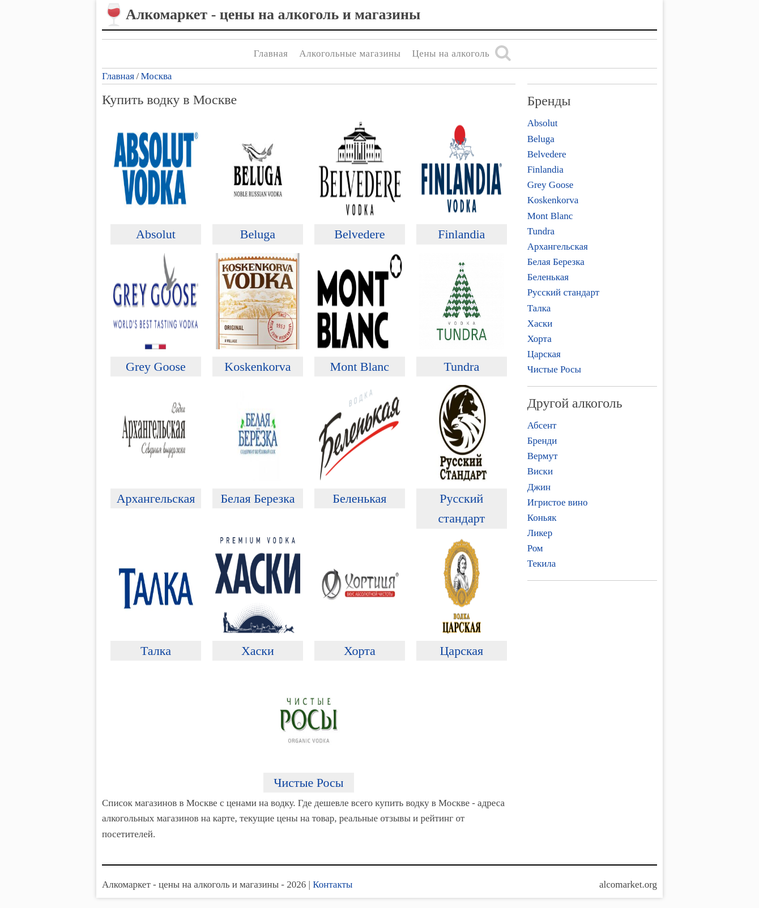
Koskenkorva (257, 366)
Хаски (257, 651)
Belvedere (359, 234)
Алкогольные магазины (349, 53)
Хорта (360, 651)
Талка (155, 651)
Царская (461, 651)
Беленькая (359, 498)
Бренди (542, 440)
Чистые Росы (308, 783)
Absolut (156, 234)
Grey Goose (156, 366)
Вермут (542, 456)
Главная (271, 53)
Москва (156, 76)
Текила (541, 563)
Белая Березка (257, 498)
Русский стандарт (563, 292)
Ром (535, 548)
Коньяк (542, 517)
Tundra (461, 366)
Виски (540, 471)
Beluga (257, 234)
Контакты (332, 884)
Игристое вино (557, 502)
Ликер (540, 533)
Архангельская (156, 498)
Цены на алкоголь (451, 53)
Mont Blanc (360, 366)
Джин (539, 487)
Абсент (542, 425)
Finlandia (461, 234)
